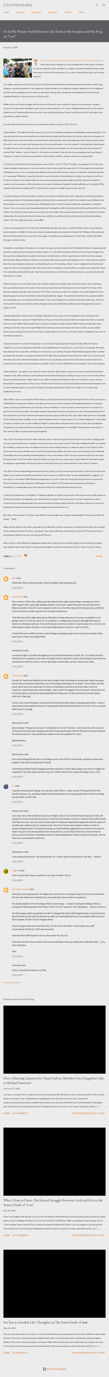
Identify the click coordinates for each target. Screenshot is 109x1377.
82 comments (19, 1353)
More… (82, 12)
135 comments (20, 1235)
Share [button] (99, 556)
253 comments (20, 1113)
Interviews (36, 12)
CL (13, 785)
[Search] (97, 5)
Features (53, 12)
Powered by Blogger (54, 1369)
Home (6, 12)
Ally (14, 577)
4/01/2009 (17, 975)
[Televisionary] (17, 5)
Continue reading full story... (89, 1113)
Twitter (68, 12)
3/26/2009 (17, 587)
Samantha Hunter (20, 889)
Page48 (16, 870)
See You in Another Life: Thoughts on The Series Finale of (45, 1322)
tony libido (17, 596)
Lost (19, 556)
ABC (13, 556)
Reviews (20, 12)
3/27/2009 (17, 956)
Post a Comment (11, 982)
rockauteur (17, 675)
